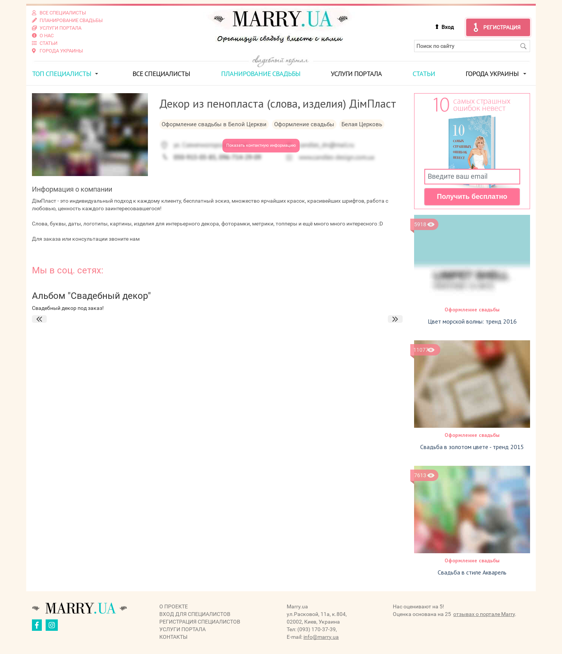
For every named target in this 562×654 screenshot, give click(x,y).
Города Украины (492, 73)
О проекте (173, 606)
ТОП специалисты (61, 73)
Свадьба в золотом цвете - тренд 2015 (472, 447)
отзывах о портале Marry (484, 614)
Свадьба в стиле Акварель (472, 572)
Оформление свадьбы (472, 309)
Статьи (424, 73)
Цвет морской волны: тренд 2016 (472, 321)
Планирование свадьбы (260, 73)
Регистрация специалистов (199, 622)
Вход (447, 27)
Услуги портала (356, 73)
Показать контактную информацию (261, 145)
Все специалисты (161, 73)
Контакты (173, 637)
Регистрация (502, 27)
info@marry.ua (321, 637)
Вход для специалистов (194, 614)
